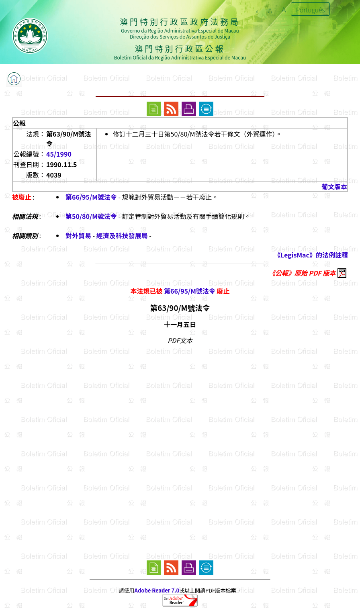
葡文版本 (334, 186)
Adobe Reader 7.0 (157, 590)
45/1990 (59, 154)
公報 (19, 123)
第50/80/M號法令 (91, 216)
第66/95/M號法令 (91, 197)
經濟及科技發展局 (122, 235)
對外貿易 (78, 235)
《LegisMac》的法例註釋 (311, 255)
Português (310, 9)
